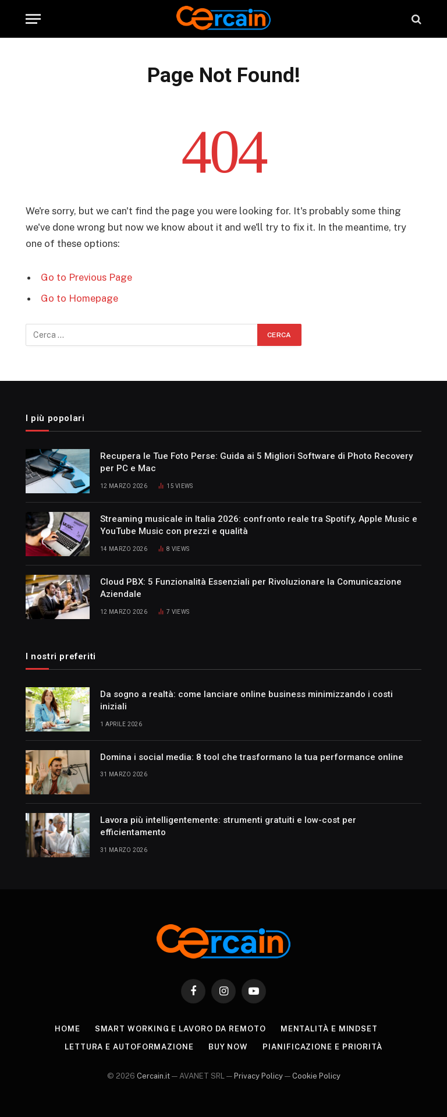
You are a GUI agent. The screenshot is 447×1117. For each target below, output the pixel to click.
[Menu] (33, 19)
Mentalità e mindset (329, 1028)
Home (67, 1028)
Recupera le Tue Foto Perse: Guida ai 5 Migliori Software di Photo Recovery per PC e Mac (256, 462)
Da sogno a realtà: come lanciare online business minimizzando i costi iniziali (246, 700)
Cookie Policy (316, 1076)
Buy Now (228, 1046)
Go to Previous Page (86, 277)
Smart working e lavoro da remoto (180, 1028)
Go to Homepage (79, 298)
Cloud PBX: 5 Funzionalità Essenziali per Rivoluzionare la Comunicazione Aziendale (251, 588)
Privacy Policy (258, 1076)
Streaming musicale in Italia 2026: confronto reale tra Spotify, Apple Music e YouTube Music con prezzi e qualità (258, 525)
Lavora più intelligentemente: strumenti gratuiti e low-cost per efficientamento (228, 826)
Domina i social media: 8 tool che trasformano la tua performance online (251, 757)
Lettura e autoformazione (129, 1046)
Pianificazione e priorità (322, 1046)
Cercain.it (153, 1076)
